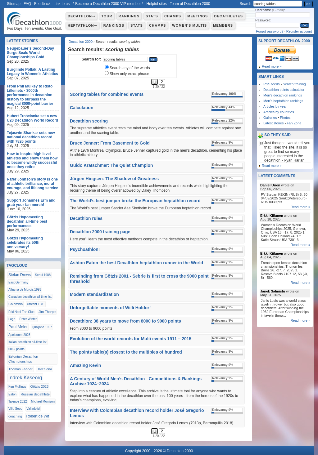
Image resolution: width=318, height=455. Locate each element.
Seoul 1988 (43, 275)
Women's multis (189, 25)
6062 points (16, 349)
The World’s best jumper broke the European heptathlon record (135, 200)
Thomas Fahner (20, 369)
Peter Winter (28, 319)
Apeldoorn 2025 (19, 335)
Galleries (270, 117)
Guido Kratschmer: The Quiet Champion (111, 165)
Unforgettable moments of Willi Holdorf (110, 307)
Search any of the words (130, 68)
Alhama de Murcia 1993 (24, 289)
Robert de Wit (37, 416)
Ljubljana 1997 (42, 327)
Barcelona (44, 369)
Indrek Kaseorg (25, 377)
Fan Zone (294, 123)
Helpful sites (156, 4)
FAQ (27, 4)
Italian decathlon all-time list (27, 342)
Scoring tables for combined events (106, 94)
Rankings (129, 16)
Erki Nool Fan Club (21, 312)
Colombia (15, 304)
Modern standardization (94, 294)
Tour (106, 16)
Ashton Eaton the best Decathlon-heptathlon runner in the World (136, 262)
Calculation (81, 107)
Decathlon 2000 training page (100, 231)
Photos (285, 117)
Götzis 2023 (39, 386)
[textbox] (125, 59)
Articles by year (275, 106)
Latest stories (273, 123)
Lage (11, 319)
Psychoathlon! (85, 249)
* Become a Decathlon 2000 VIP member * (108, 4)
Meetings (197, 16)
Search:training (294, 84)
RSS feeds (271, 84)
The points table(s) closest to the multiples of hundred (126, 352)
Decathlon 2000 (81, 41)
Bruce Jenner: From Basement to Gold (110, 143)
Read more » (272, 66)
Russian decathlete (35, 394)
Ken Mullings (17, 386)
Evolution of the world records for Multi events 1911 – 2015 (130, 338)
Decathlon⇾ (81, 16)
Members (223, 25)
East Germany (18, 282)
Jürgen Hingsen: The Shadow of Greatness (114, 178)
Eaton (12, 394)
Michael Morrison (43, 401)
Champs (172, 16)
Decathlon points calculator (283, 89)
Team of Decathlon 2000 (190, 4)
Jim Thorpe (47, 312)
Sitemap (13, 4)
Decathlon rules (86, 218)
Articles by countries (278, 112)
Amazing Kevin (85, 365)
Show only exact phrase (129, 74)
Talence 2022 (17, 401)
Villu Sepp (15, 408)
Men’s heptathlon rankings (283, 101)
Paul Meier (18, 326)
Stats (152, 16)
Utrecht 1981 (36, 304)
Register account (299, 31)
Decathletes (228, 16)
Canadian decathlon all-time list (30, 296)
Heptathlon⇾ (82, 25)
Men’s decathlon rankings (282, 95)
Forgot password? (270, 31)
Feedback (42, 4)
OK (309, 4)
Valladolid (33, 408)
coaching (15, 416)
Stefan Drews (19, 275)
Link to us (62, 4)
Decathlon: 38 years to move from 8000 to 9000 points (125, 321)
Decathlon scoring (89, 120)
